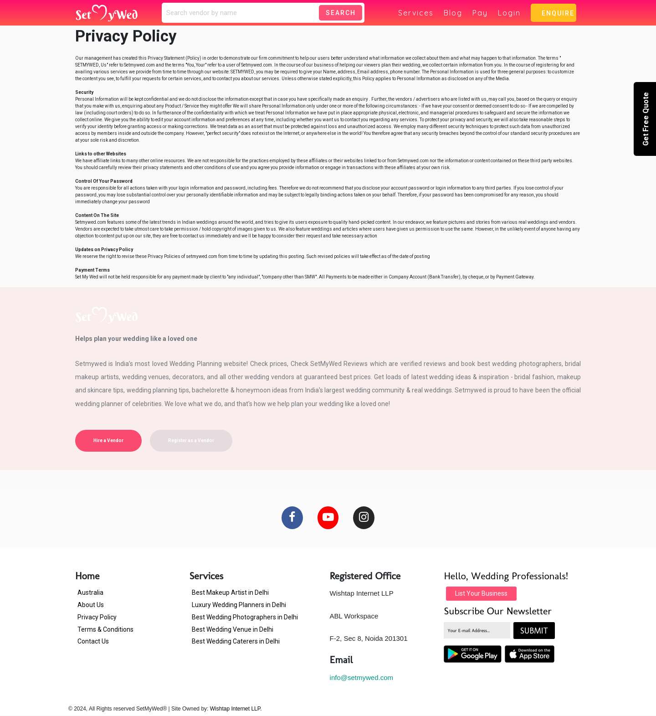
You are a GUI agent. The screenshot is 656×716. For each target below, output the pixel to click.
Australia (90, 593)
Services (416, 12)
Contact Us (93, 641)
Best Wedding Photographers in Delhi (245, 617)
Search (341, 12)
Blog (453, 12)
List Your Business (481, 594)
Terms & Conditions (105, 629)
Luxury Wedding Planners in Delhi (239, 604)
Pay (480, 12)
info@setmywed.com (361, 677)
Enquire (556, 13)
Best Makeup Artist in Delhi (230, 593)
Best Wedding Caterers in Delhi (236, 641)
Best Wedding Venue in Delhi (232, 629)
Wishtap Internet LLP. (236, 709)
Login (509, 12)
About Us (90, 604)
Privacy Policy (97, 617)
